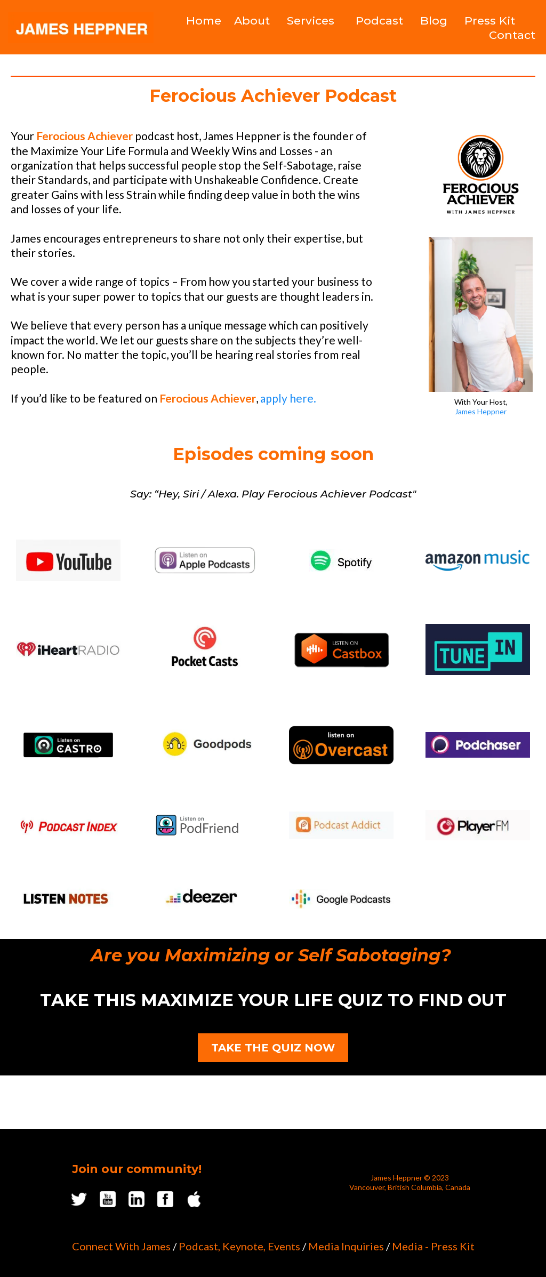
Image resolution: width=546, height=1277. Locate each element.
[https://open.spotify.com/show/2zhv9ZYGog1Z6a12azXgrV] (341, 560)
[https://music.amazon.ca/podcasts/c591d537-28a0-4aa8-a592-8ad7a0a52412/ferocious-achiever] (477, 560)
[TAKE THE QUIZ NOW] (273, 1047)
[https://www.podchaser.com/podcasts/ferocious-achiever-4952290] (477, 745)
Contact (512, 35)
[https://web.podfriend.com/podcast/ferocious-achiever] (204, 825)
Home (203, 20)
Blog (433, 20)
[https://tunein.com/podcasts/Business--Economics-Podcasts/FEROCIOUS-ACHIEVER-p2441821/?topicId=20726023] (477, 649)
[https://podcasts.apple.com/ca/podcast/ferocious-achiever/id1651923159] (204, 560)
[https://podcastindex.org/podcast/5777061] (68, 825)
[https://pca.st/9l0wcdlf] (204, 649)
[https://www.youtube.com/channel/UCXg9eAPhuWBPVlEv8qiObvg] (68, 560)
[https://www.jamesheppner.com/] (81, 27)
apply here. (288, 398)
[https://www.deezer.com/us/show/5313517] (204, 899)
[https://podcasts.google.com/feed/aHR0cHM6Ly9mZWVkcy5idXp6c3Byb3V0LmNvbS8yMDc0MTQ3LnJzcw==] (341, 899)
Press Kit (489, 20)
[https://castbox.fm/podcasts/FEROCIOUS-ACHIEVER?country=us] (341, 650)
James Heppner (481, 411)
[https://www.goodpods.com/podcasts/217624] (204, 744)
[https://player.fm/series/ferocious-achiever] (477, 825)
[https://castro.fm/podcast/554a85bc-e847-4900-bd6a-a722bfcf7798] (68, 745)
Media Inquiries (346, 1246)
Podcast (379, 20)
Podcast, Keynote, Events (239, 1246)
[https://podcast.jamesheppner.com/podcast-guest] (481, 175)
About (252, 20)
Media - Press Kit (433, 1246)
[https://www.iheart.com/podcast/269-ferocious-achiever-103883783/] (68, 649)
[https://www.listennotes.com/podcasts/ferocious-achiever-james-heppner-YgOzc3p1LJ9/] (68, 899)
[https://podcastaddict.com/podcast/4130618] (341, 825)
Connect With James (121, 1246)
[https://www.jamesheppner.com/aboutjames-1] (481, 314)
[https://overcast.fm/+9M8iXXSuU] (341, 745)
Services (310, 20)
